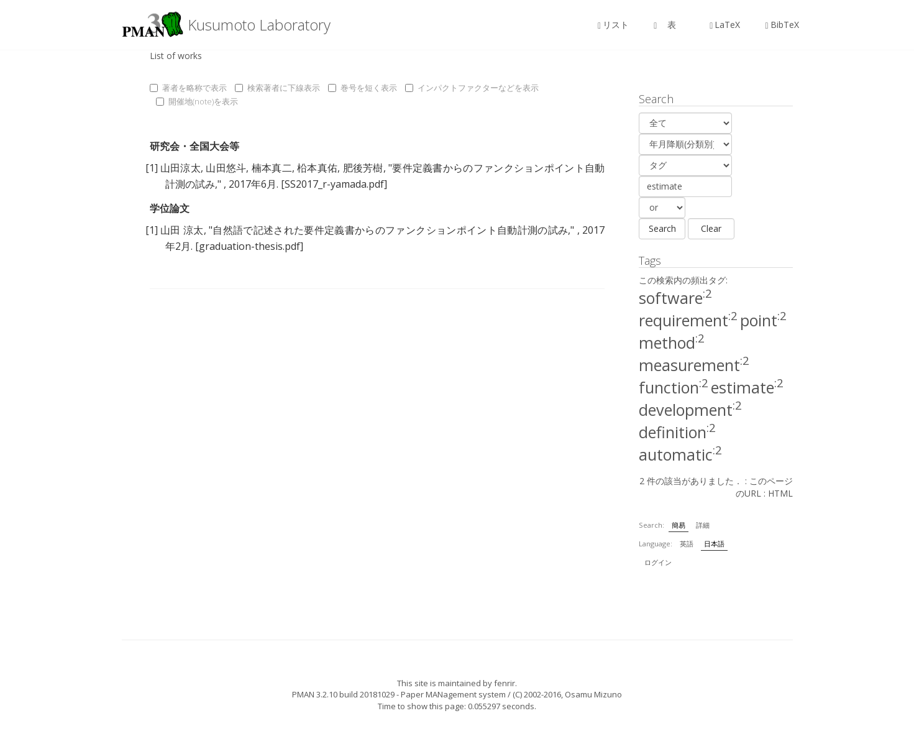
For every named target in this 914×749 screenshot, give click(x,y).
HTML (780, 493)
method (672, 342)
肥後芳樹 (363, 168)
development (690, 409)
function (673, 387)
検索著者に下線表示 (277, 87)
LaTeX (725, 24)
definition (677, 432)
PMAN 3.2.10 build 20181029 (343, 694)
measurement (694, 364)
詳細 (703, 525)
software (675, 297)
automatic (680, 454)
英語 (686, 543)
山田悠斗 (226, 168)
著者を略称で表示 (188, 87)
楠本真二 (272, 168)
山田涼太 (180, 168)
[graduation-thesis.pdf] (249, 246)
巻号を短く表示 (362, 87)
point (763, 320)
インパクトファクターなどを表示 (472, 87)
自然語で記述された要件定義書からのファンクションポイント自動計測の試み (390, 230)
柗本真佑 (317, 168)
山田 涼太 (182, 230)
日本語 (714, 543)
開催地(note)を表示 (197, 101)
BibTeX (781, 24)
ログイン (658, 562)
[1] (151, 168)
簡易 (678, 525)
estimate (747, 387)
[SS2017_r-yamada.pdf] (334, 184)
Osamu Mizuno (593, 694)
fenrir (504, 683)
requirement (688, 320)
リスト (613, 24)
